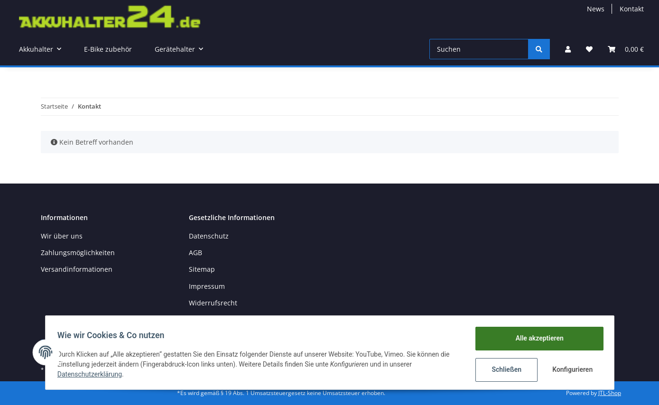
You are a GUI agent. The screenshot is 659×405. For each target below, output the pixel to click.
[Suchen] (479, 49)
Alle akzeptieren (536, 338)
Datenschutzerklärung (93, 374)
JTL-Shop (609, 393)
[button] (567, 49)
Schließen (504, 369)
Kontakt (632, 8)
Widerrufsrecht (213, 302)
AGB (195, 252)
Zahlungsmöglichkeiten (78, 252)
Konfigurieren (570, 369)
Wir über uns (62, 235)
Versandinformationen (76, 269)
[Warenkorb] (625, 49)
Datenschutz (209, 235)
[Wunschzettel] (589, 49)
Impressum (207, 286)
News (595, 8)
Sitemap (202, 269)
